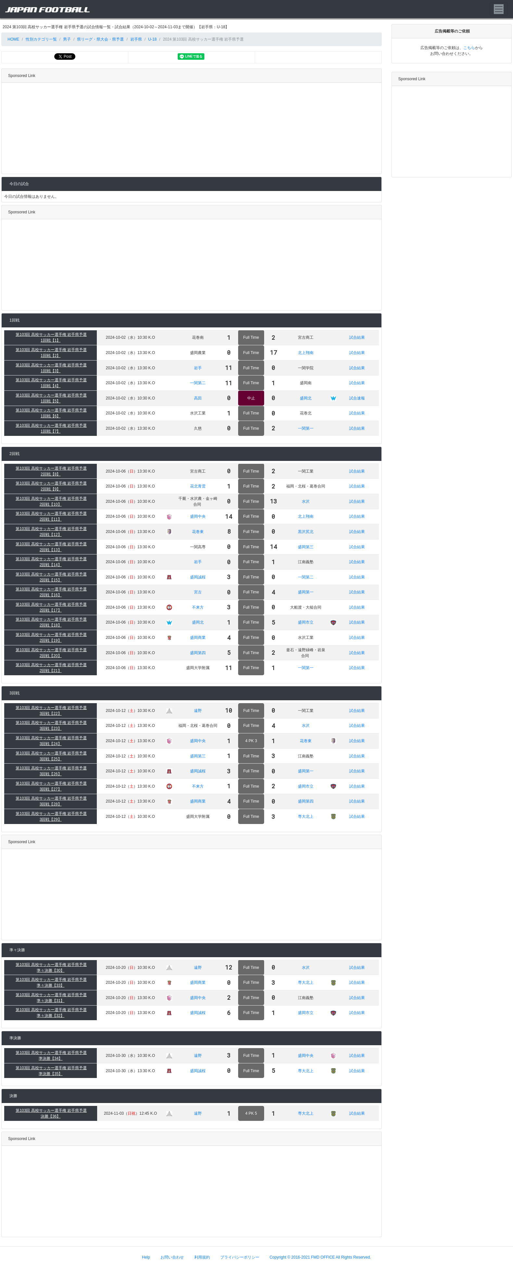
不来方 (198, 607)
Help (146, 1257)
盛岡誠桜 (198, 577)
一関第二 (198, 383)
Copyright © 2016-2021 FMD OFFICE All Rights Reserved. (320, 1257)
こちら (469, 47)
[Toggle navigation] (499, 9)
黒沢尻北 (306, 531)
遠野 (198, 710)
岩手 (198, 368)
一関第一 (306, 428)
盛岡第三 (306, 547)
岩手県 (136, 39)
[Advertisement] (190, 128)
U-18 (152, 39)
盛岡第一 (306, 592)
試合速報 (357, 398)
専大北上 (306, 816)
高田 (198, 398)
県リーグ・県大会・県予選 (100, 39)
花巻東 (198, 531)
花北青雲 (198, 486)
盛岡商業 (198, 637)
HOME (12, 39)
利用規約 (202, 1257)
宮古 (198, 592)
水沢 (306, 501)
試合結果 (357, 337)
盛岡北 (306, 398)
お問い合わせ (172, 1257)
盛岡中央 (198, 516)
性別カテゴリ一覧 (41, 39)
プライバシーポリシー (239, 1257)
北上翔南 (306, 352)
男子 (67, 39)
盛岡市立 (306, 622)
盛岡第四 (198, 653)
